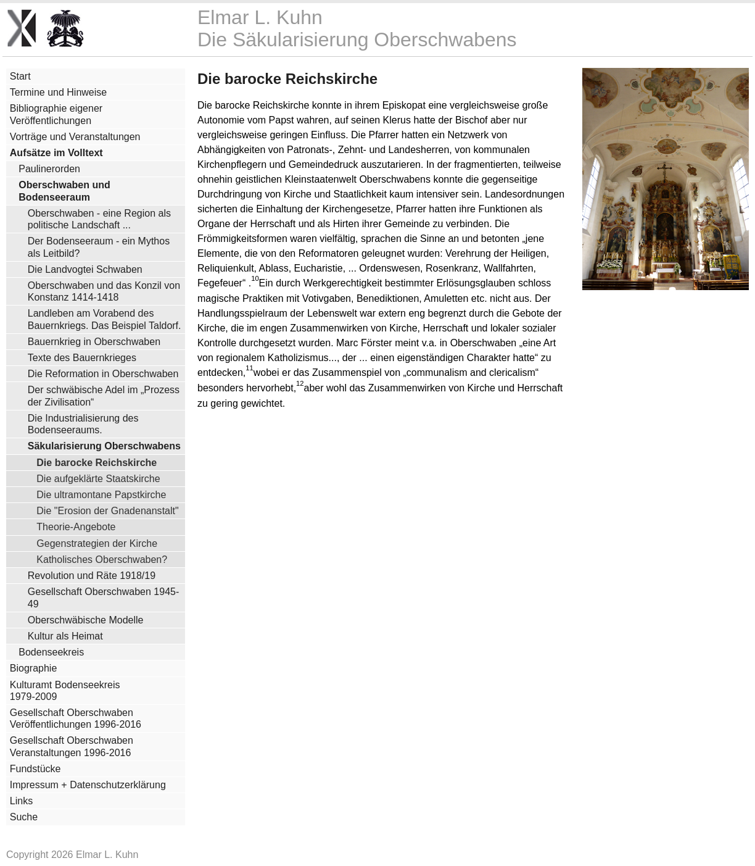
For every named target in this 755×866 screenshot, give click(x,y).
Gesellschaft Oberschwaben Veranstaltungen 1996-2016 (71, 746)
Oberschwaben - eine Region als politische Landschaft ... (99, 219)
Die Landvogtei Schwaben (85, 269)
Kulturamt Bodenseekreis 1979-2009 (65, 691)
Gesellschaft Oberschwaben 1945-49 (103, 597)
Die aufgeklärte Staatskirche (98, 478)
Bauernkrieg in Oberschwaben (94, 341)
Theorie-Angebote (75, 526)
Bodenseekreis (51, 652)
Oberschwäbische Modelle (86, 620)
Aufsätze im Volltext (56, 153)
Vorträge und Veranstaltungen (75, 136)
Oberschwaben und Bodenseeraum (64, 191)
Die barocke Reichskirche (96, 462)
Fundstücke (35, 769)
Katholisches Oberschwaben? (101, 559)
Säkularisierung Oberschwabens (104, 446)
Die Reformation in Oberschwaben (103, 373)
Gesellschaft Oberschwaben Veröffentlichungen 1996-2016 (75, 718)
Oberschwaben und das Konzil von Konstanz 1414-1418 (104, 291)
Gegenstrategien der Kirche (96, 543)
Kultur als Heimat (65, 636)
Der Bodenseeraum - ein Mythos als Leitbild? (99, 247)
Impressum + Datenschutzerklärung (88, 785)
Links (21, 801)
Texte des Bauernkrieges (82, 357)
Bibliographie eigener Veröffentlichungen (56, 114)
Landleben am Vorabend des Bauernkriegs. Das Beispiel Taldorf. (104, 319)
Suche (24, 817)
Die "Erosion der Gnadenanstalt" (107, 510)
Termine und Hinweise (58, 92)
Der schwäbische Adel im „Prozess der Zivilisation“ (103, 396)
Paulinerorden (49, 169)
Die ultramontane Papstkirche (101, 494)
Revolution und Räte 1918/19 (91, 575)
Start (20, 76)
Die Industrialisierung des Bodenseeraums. (83, 424)
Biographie (33, 668)
